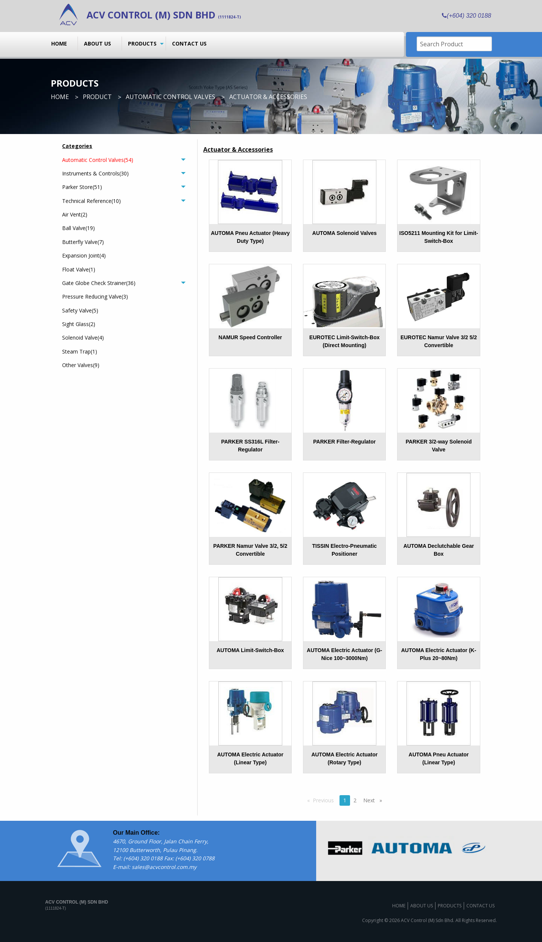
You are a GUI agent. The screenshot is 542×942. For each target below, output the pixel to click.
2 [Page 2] (354, 800)
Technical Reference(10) (91, 200)
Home (59, 43)
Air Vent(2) (74, 214)
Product (97, 97)
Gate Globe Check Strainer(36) (99, 283)
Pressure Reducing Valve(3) (95, 296)
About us (97, 43)
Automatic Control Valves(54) (97, 159)
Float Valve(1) (78, 269)
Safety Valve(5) (80, 310)
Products (142, 43)
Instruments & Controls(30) (95, 173)
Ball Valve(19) (78, 228)
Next (374, 800)
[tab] (123, 159)
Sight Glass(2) (78, 324)
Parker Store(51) (82, 187)
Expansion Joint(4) (84, 255)
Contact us (189, 43)
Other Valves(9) (80, 365)
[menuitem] (61, 43)
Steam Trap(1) (79, 351)
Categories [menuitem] (77, 145)
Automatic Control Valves (170, 97)
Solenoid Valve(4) (83, 337)
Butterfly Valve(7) (83, 241)
